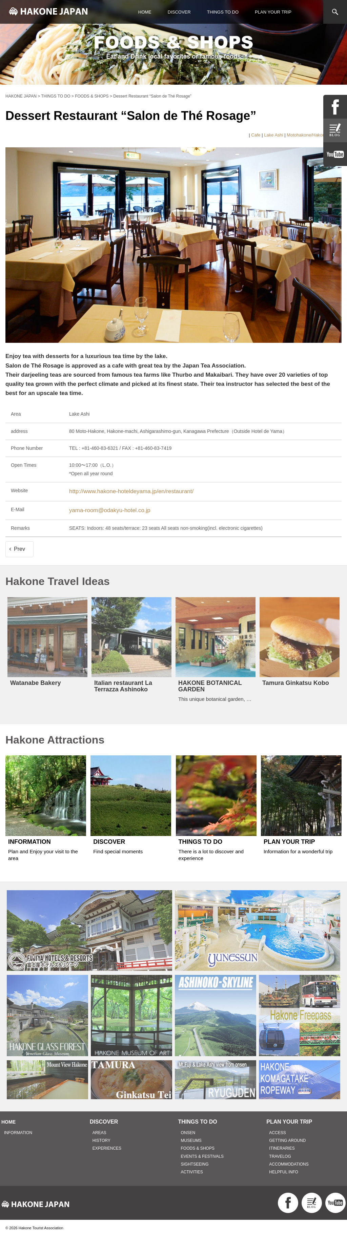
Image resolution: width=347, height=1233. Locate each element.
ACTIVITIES (192, 1168)
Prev (19, 545)
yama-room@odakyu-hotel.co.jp (103, 507)
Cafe (255, 135)
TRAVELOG (280, 1152)
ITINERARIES (281, 1145)
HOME (144, 12)
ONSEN (188, 1129)
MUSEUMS (191, 1137)
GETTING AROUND (287, 1137)
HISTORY (101, 1137)
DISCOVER (179, 12)
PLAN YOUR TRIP (273, 12)
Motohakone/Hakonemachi (313, 135)
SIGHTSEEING (195, 1160)
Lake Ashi (273, 135)
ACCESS (277, 1129)
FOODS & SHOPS (198, 1145)
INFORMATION (18, 1129)
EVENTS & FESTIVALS (202, 1152)
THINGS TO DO (223, 12)
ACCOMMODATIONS (288, 1160)
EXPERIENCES (107, 1145)
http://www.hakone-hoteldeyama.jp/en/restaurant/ (120, 490)
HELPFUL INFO (283, 1168)
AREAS (99, 1129)
